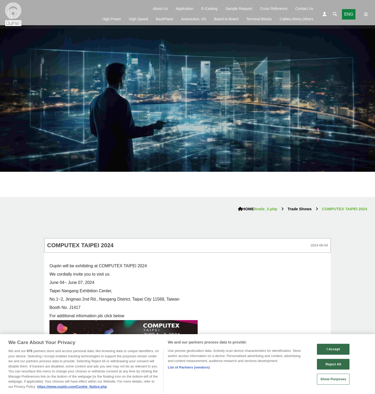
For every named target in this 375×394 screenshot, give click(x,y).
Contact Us (304, 9)
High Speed (138, 19)
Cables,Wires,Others (296, 19)
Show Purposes (333, 381)
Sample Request (238, 9)
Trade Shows (300, 209)
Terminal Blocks (259, 19)
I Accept (333, 350)
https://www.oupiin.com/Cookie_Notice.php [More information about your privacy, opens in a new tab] (72, 388)
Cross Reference (274, 9)
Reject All (333, 365)
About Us (160, 9)
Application (184, 9)
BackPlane (164, 19)
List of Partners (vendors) (189, 369)
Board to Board (226, 19)
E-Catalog (209, 9)
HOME (246, 209)
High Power (111, 19)
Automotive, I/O (193, 19)
